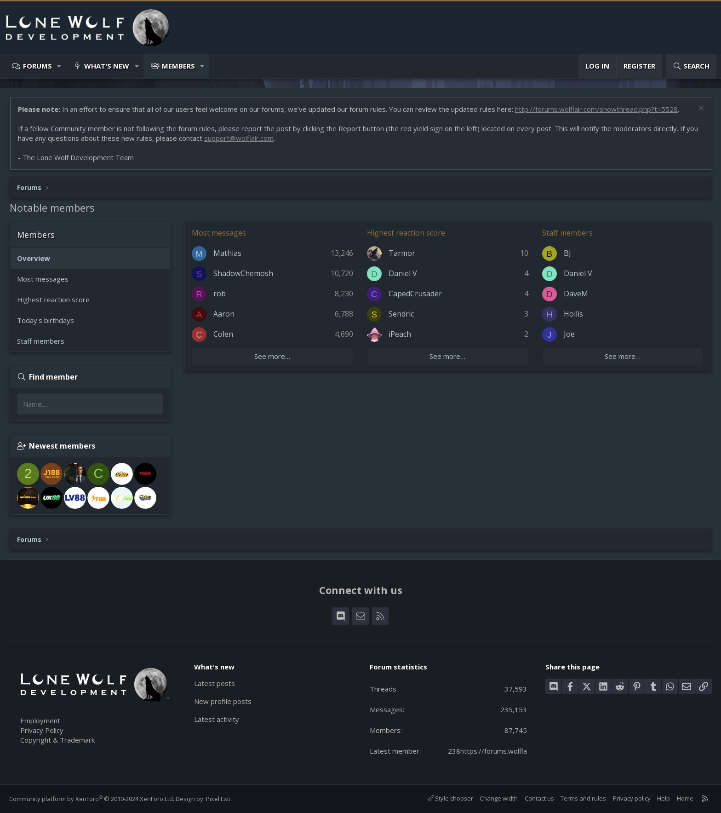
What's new (106, 65)
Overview (33, 258)
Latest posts (214, 683)
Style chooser (450, 798)
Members (178, 65)
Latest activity (216, 719)
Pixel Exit (218, 799)
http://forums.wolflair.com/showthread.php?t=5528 (596, 109)
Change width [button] (499, 798)
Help (663, 798)
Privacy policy (632, 798)
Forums (37, 65)
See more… (272, 356)
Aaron (224, 314)
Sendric (401, 314)
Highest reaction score (53, 299)
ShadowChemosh (243, 273)
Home (685, 798)
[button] (59, 66)
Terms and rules (583, 798)
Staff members (40, 341)
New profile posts (223, 701)
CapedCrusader (415, 293)
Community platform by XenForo (91, 799)
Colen (223, 334)
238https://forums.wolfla (487, 750)
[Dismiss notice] (700, 109)
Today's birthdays (45, 320)
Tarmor (402, 253)
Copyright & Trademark (57, 739)
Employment (40, 720)
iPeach (400, 334)
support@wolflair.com (239, 138)
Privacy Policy (41, 730)
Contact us (539, 798)
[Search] (691, 66)
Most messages (43, 278)
